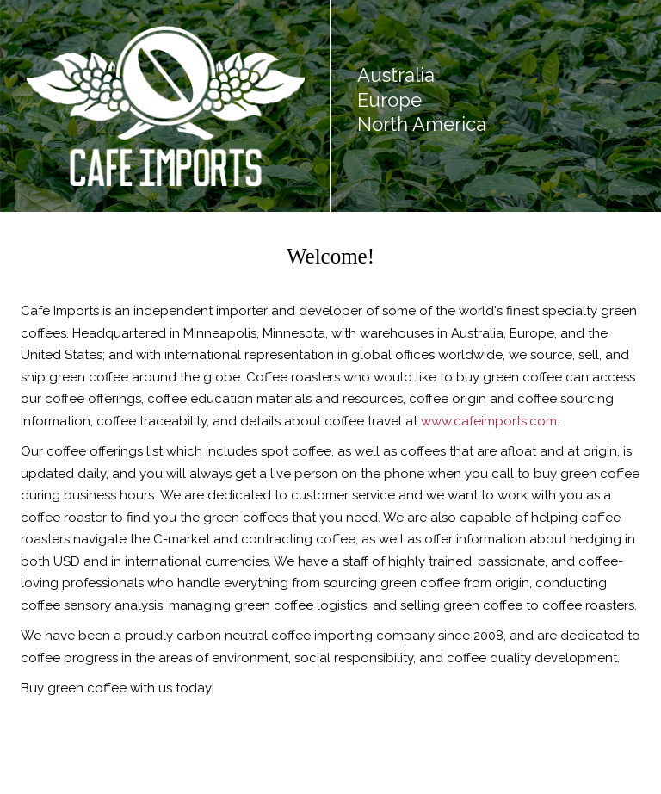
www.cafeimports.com (489, 421)
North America (421, 124)
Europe (389, 100)
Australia (396, 75)
